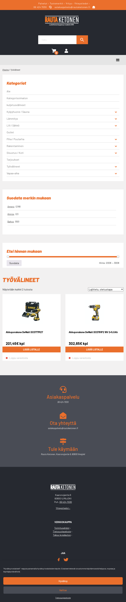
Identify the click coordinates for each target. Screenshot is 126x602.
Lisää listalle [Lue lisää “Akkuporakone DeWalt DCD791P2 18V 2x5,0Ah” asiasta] (94, 349)
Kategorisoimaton (17, 98)
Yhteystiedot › (63, 508)
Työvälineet (13, 166)
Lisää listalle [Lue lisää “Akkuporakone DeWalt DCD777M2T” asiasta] (31, 349)
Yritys (69, 3)
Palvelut (42, 3)
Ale (8, 91)
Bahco (10, 221)
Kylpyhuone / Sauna (18, 111)
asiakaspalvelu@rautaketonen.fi (72, 7)
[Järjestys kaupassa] (106, 289)
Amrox (10, 214)
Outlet (10, 132)
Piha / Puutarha (15, 139)
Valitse (63, 590)
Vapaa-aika (13, 173)
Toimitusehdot (61, 528)
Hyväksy (63, 581)
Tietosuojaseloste (63, 598)
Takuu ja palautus (62, 535)
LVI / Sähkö (13, 125)
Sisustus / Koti (15, 152)
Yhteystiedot (81, 3)
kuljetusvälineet (16, 104)
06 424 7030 (40, 7)
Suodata (14, 263)
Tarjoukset (13, 159)
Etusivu (5, 70)
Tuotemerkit (56, 3)
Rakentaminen (15, 145)
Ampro (10, 206)
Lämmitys (12, 118)
